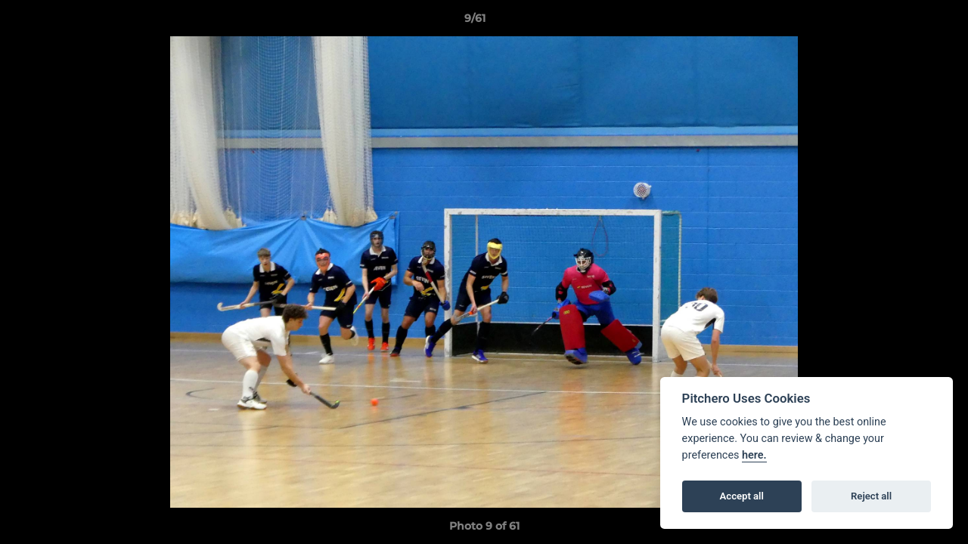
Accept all (742, 496)
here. (754, 455)
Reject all (871, 496)
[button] (904, 22)
